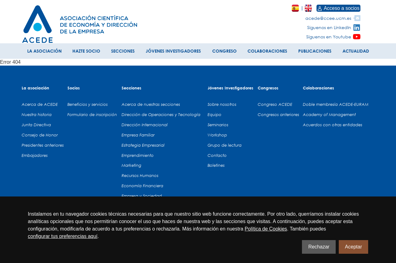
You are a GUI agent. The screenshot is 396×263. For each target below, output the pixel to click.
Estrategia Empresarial (143, 145)
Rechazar (318, 246)
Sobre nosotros (222, 104)
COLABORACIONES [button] (267, 51)
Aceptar (353, 246)
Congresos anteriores (278, 114)
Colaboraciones (318, 87)
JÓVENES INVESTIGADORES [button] (173, 51)
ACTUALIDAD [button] (355, 51)
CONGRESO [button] (224, 51)
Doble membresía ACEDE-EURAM (335, 104)
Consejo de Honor (40, 134)
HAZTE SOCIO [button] (86, 51)
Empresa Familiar (138, 134)
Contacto (217, 155)
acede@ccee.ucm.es (328, 18)
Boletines (216, 165)
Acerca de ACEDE (40, 104)
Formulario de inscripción (92, 114)
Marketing (131, 165)
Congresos (268, 87)
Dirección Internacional (145, 124)
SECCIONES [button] (123, 51)
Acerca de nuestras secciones (151, 104)
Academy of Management (329, 114)
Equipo (215, 114)
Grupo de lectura (225, 145)
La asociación (35, 87)
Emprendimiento (138, 155)
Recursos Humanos (140, 175)
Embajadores (35, 155)
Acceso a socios (338, 8)
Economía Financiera (142, 185)
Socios (73, 87)
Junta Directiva (36, 124)
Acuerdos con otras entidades (332, 124)
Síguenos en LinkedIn (329, 27)
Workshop (217, 134)
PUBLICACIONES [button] (314, 51)
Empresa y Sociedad (142, 195)
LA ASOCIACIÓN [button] (44, 51)
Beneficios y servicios (87, 104)
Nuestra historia (37, 114)
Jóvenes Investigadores (230, 87)
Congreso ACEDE (275, 104)
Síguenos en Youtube (328, 37)
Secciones (131, 87)
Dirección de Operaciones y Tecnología (161, 114)
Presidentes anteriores (43, 145)
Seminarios (218, 124)
